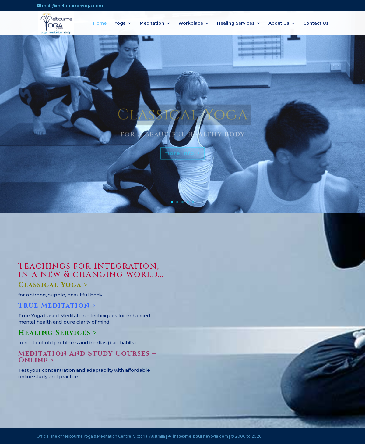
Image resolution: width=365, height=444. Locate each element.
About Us (278, 23)
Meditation (152, 23)
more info (179, 159)
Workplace (190, 23)
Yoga (120, 23)
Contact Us (315, 23)
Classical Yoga (182, 121)
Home (100, 23)
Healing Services (235, 23)
